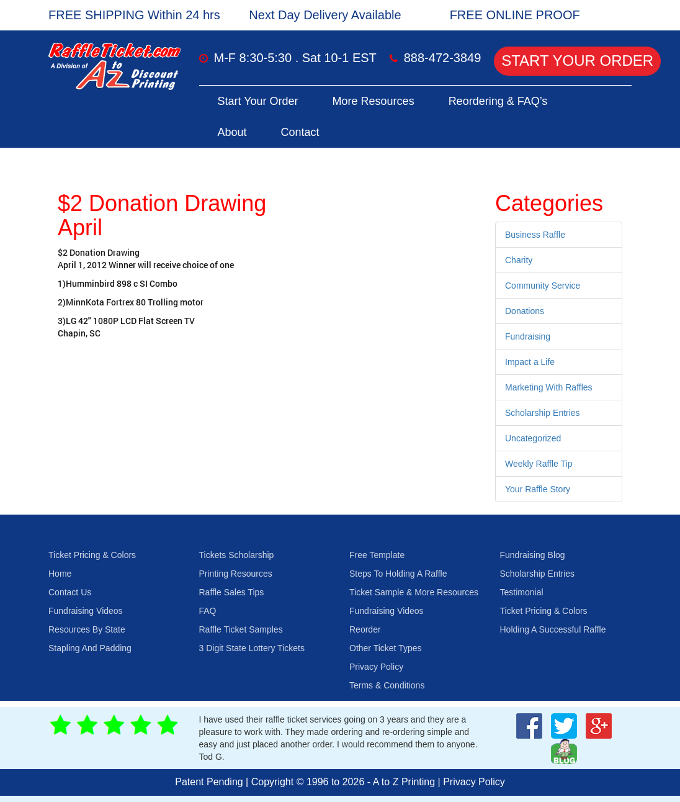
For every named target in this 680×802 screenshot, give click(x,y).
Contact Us (69, 592)
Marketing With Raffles (549, 387)
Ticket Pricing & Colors (92, 555)
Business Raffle (535, 235)
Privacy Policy (376, 667)
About (232, 132)
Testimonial (522, 592)
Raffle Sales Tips (231, 592)
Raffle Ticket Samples (241, 629)
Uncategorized (533, 438)
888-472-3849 (442, 58)
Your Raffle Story (537, 489)
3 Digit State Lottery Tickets (252, 648)
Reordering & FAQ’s (498, 101)
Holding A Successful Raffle (553, 629)
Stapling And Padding (90, 648)
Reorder (365, 629)
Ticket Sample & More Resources (413, 592)
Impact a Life (530, 362)
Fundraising (527, 336)
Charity (518, 260)
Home (59, 574)
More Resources (373, 101)
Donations (524, 311)
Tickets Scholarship (236, 555)
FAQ (208, 611)
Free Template (377, 555)
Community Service (542, 286)
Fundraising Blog (532, 555)
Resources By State (86, 629)
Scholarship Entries (542, 413)
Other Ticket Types (385, 648)
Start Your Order (577, 60)
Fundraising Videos (85, 611)
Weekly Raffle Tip (538, 464)
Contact (300, 132)
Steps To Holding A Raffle (398, 574)
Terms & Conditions (386, 685)
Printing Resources (235, 574)
